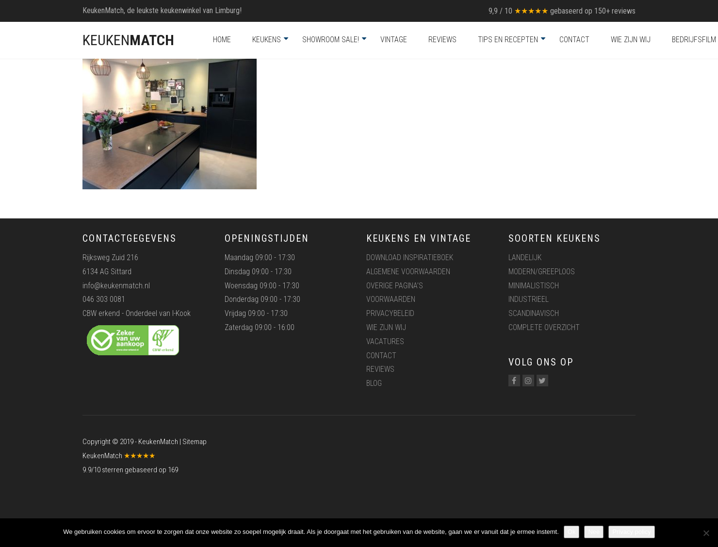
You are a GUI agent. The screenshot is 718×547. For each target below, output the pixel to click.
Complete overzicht (544, 327)
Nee (594, 531)
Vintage (393, 39)
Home (222, 39)
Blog (374, 383)
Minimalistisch (533, 285)
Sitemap (194, 441)
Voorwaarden (390, 299)
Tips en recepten (508, 39)
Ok (572, 531)
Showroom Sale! (330, 39)
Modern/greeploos (541, 271)
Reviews (442, 39)
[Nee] (706, 533)
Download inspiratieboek (409, 257)
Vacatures (385, 341)
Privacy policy (631, 531)
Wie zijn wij (631, 39)
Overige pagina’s (394, 285)
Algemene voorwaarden (408, 271)
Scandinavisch (533, 313)
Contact (574, 39)
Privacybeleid (390, 313)
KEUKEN (128, 40)
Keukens (266, 39)
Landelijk (524, 257)
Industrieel (528, 299)
